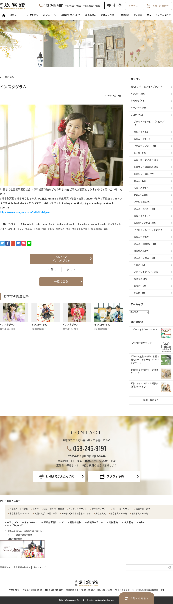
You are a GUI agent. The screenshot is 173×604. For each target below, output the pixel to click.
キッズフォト (114, 224)
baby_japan (41, 224)
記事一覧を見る (151, 400)
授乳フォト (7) (141, 131)
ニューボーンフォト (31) (146, 160)
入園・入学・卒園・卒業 (46, 513)
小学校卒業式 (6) (142, 201)
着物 (106, 228)
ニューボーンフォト (122, 509)
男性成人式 (100, 513)
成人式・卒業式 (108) (144, 257)
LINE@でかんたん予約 (60, 476)
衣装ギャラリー (108, 15)
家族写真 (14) (140, 279)
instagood (62, 224)
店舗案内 (125, 15)
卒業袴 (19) (139, 265)
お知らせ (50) (137, 100)
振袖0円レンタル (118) (145, 222)
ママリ (20, 228)
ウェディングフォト (78, 509)
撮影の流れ (90, 15)
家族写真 (60, 228)
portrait (95, 224)
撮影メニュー (16, 15)
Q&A (148, 15)
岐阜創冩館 (96, 228)
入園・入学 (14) (141, 187)
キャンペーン (49, 15)
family (52, 224)
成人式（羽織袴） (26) (145, 244)
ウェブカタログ (163, 15)
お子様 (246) (140, 152)
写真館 (36, 228)
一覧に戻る (8, 77)
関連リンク (5, 567)
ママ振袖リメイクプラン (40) (148, 230)
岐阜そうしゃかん (81, 228)
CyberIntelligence (105, 600)
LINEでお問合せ (15, 539)
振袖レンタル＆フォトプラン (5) (146, 86)
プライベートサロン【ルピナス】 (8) (150, 123)
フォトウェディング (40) (146, 271)
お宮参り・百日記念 (18, 509)
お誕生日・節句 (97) (144, 174)
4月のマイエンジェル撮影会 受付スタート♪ (145, 385)
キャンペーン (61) (139, 107)
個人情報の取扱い (22, 567)
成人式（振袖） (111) (144, 209)
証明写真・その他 (139, 513)
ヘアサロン (32, 15)
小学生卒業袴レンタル (19, 513)
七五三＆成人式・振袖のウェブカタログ (26, 531)
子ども (50, 228)
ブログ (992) (137, 114)
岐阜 (68, 228)
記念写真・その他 (118, 513)
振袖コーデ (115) (142, 139)
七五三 (28, 228)
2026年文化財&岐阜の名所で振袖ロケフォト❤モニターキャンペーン (145, 359)
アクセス (133, 6)
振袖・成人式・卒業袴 (53, 509)
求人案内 (138, 15)
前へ (53, 269)
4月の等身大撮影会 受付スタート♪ (144, 371)
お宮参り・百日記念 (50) (146, 166)
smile (103, 224)
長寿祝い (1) (140, 285)
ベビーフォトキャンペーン (144, 329)
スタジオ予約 (115, 476)
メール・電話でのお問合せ (20, 535)
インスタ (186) (138, 93)
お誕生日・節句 (143, 509)
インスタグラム (61, 260)
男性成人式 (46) (141, 250)
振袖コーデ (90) (141, 236)
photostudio (83, 224)
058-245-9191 (53, 5)
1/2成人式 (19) (141, 195)
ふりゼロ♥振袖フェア (141, 343)
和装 (44, 228)
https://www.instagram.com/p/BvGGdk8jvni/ (25, 212)
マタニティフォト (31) (145, 146)
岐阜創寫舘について (71, 15)
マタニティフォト (100, 509)
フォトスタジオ (7, 228)
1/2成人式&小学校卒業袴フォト (76, 513)
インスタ (11, 224)
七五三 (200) (140, 181)
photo (72, 224)
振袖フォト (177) (142, 215)
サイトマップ (39, 567)
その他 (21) (139, 292)
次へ (69, 269)
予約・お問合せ (160, 6)
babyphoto (28, 224)
